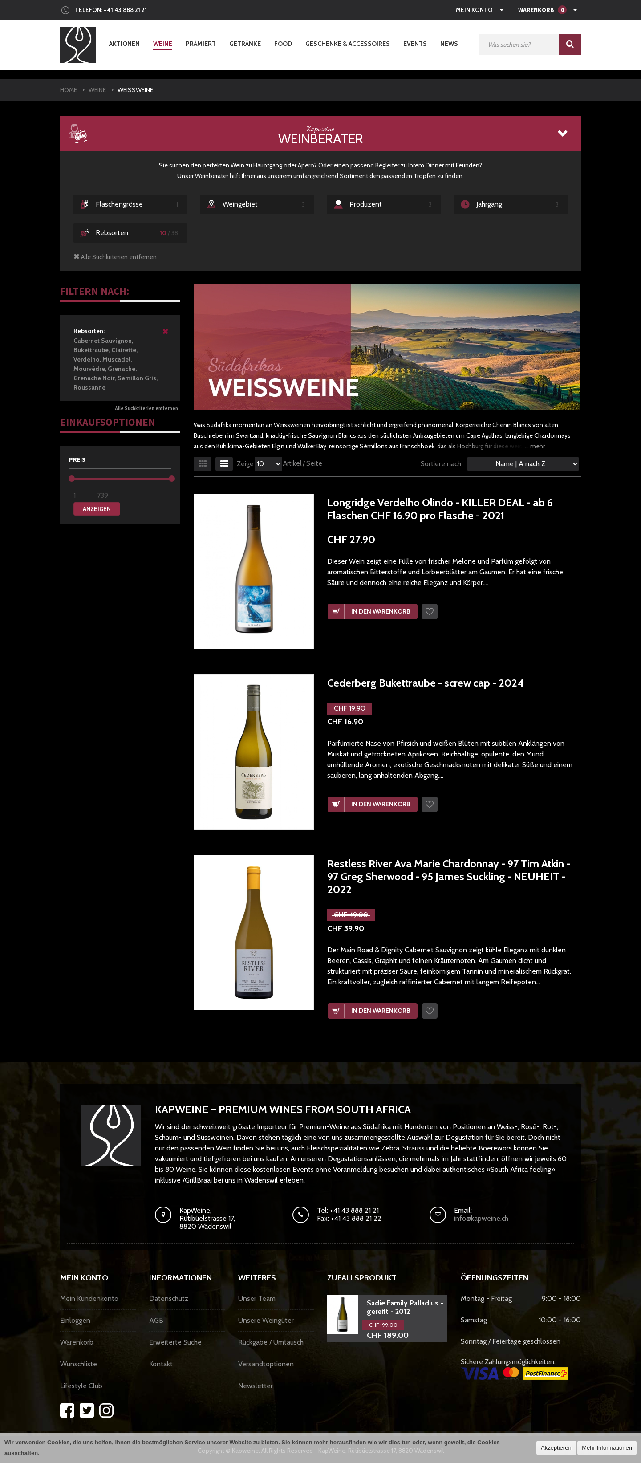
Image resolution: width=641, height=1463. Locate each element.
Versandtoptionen (266, 1364)
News (449, 44)
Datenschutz (168, 1298)
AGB (156, 1320)
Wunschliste (78, 1364)
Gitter (202, 464)
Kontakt (161, 1364)
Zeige (245, 464)
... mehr (535, 446)
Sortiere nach (441, 463)
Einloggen (75, 1320)
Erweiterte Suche (175, 1342)
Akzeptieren (556, 1447)
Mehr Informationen (607, 1447)
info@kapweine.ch (481, 1218)
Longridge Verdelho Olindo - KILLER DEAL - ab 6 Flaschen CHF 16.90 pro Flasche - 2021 (440, 509)
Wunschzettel (430, 611)
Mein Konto (474, 10)
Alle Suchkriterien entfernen (146, 408)
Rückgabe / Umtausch (271, 1342)
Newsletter (255, 1386)
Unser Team (257, 1298)
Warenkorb (76, 1342)
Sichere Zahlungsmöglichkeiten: (514, 1368)
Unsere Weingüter (266, 1320)
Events (415, 44)
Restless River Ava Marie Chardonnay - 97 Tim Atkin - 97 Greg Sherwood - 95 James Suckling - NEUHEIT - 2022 (448, 876)
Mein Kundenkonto (89, 1298)
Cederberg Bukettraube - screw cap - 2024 (425, 682)
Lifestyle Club (81, 1386)
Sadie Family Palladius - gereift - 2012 (405, 1307)
